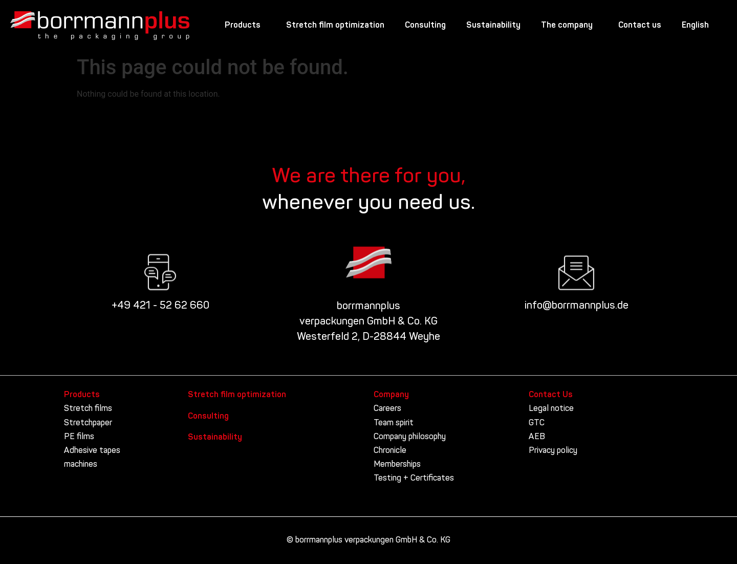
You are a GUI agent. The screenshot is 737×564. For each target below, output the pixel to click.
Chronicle (390, 451)
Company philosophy (410, 437)
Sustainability (493, 25)
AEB (537, 437)
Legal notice (551, 409)
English (698, 25)
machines (80, 465)
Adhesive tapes (92, 451)
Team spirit (394, 423)
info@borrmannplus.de (576, 306)
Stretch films (88, 409)
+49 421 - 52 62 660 (160, 306)
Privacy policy (553, 451)
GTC (537, 423)
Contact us (639, 25)
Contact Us (551, 395)
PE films (79, 437)
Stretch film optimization (335, 25)
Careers (387, 409)
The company (569, 25)
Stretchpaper (88, 423)
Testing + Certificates (414, 478)
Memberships (397, 465)
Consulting (425, 25)
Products (245, 25)
